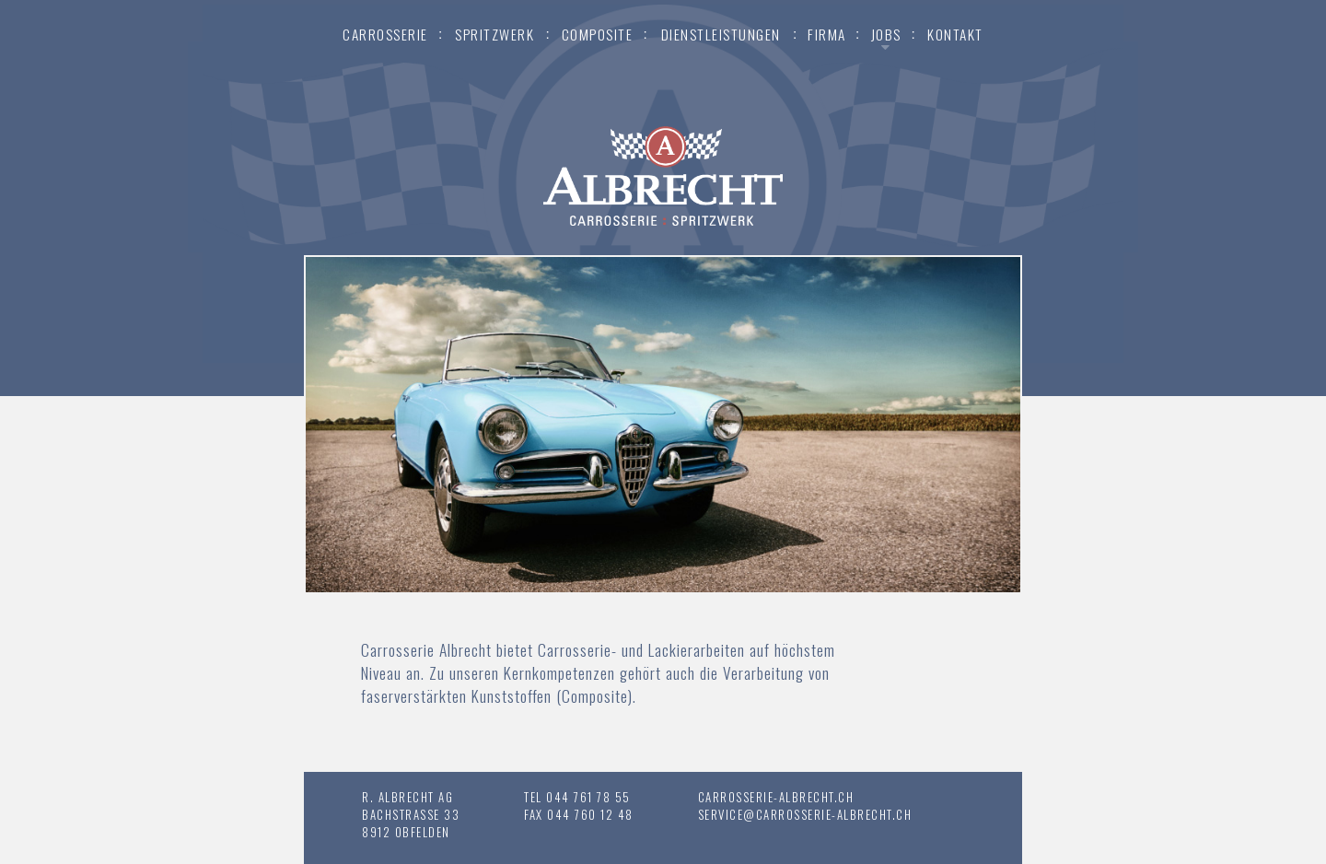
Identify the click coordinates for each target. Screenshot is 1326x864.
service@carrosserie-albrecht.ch (805, 814)
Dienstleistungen (721, 34)
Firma (827, 34)
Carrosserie (385, 34)
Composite (598, 34)
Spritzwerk (494, 34)
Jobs (886, 34)
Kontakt (955, 34)
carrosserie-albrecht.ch (776, 797)
